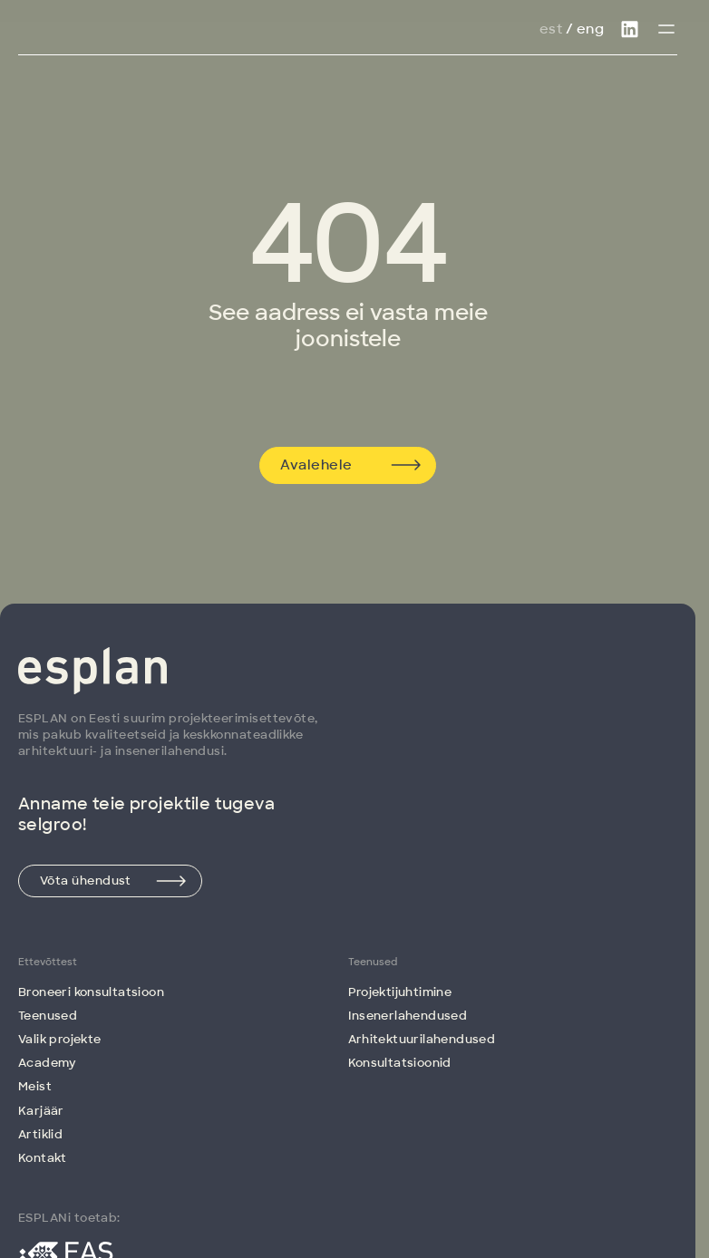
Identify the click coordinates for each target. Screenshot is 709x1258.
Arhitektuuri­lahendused (422, 1039)
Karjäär (41, 1110)
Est (550, 29)
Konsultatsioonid (400, 1062)
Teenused (47, 1015)
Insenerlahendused (408, 1015)
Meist (35, 1086)
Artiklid (40, 1134)
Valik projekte (59, 1039)
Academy (47, 1062)
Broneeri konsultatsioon (91, 992)
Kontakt (42, 1158)
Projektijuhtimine (400, 992)
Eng (590, 29)
